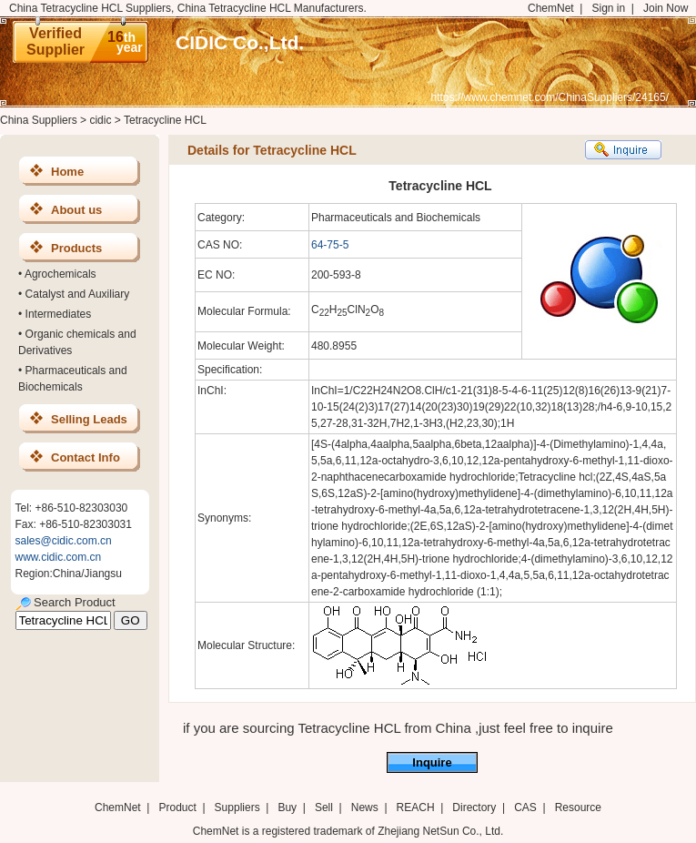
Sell (324, 807)
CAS (525, 807)
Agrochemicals (60, 274)
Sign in (608, 8)
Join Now (665, 8)
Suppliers (237, 807)
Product (178, 807)
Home (67, 171)
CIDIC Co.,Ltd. (240, 42)
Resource (578, 807)
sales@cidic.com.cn (63, 540)
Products (76, 248)
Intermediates (58, 314)
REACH (416, 807)
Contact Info (85, 457)
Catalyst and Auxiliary (77, 294)
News (364, 807)
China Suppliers (38, 120)
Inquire (431, 762)
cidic (100, 120)
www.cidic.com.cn (58, 557)
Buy (287, 807)
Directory (474, 807)
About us (76, 210)
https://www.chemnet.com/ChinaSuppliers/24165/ (550, 97)
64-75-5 (329, 245)
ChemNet (551, 8)
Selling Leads (89, 419)
